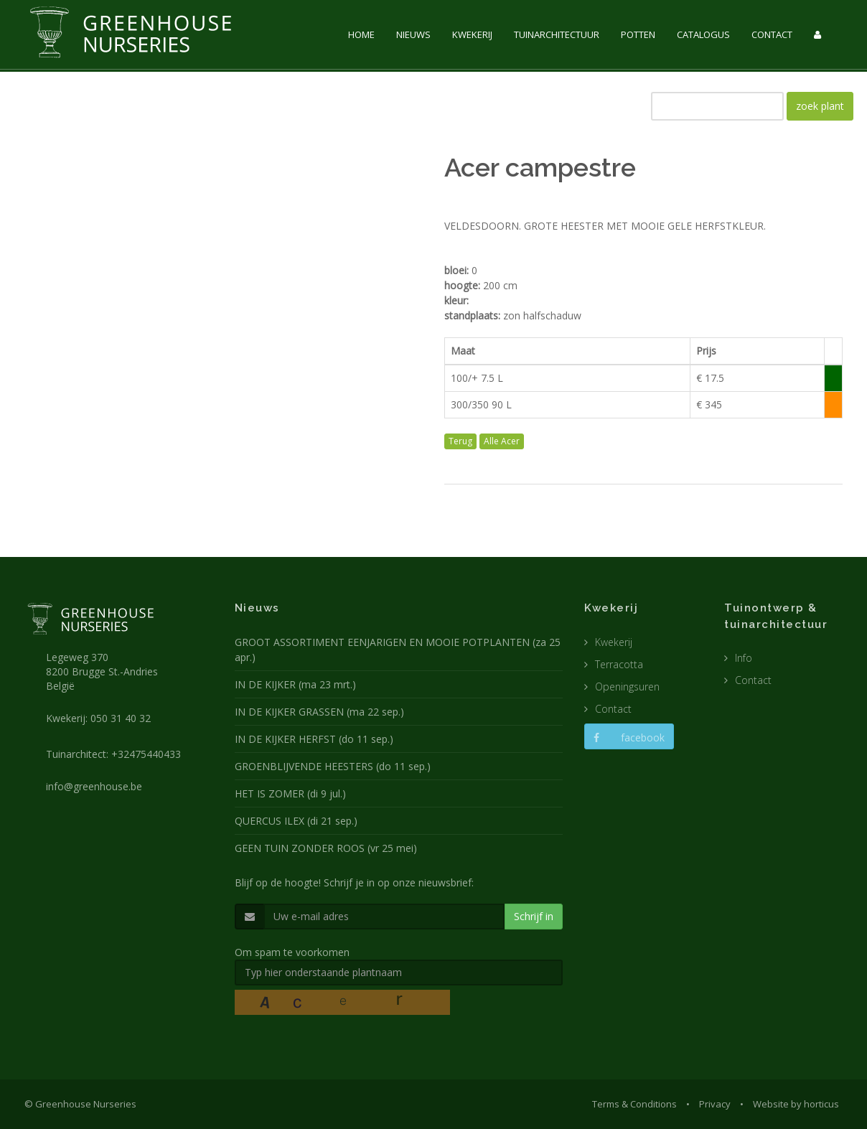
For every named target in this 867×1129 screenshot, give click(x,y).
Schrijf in (533, 916)
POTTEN (638, 34)
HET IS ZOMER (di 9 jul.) (290, 793)
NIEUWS (413, 34)
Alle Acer (502, 441)
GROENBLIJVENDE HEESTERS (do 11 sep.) (333, 766)
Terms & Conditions (634, 1103)
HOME (361, 34)
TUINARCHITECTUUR (556, 34)
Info (743, 658)
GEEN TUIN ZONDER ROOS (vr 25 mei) (326, 848)
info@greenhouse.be (94, 786)
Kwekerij (613, 642)
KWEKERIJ (472, 34)
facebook (629, 737)
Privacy (715, 1103)
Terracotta (619, 664)
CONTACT (771, 34)
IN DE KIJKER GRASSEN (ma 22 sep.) (319, 711)
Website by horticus (796, 1103)
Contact (613, 709)
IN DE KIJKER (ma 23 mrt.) (295, 684)
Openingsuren (627, 686)
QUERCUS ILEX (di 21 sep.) (296, 821)
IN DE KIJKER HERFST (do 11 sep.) (314, 739)
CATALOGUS (703, 34)
